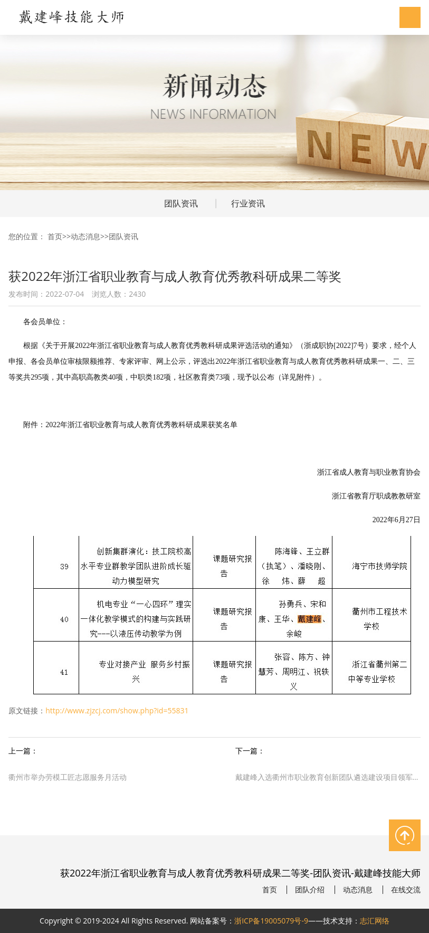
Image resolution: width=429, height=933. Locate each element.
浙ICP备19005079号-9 (271, 921)
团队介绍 (310, 889)
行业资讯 (248, 203)
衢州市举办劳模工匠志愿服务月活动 (67, 777)
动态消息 (85, 236)
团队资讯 (181, 203)
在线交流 (406, 889)
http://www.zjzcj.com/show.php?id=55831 (116, 710)
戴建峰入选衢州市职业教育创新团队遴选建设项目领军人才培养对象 (328, 777)
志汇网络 (374, 921)
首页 (54, 236)
